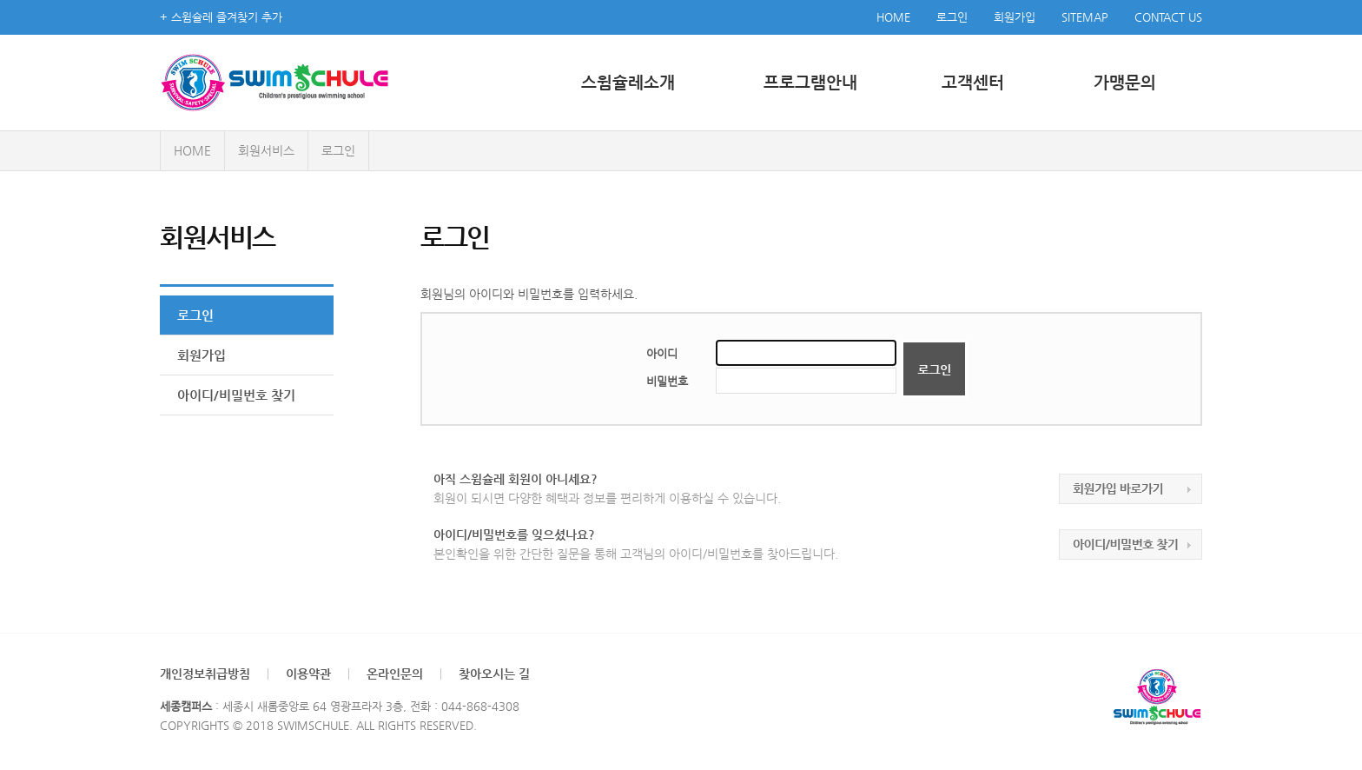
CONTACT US (1168, 16)
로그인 (952, 16)
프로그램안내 (810, 82)
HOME (893, 16)
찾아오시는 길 (494, 673)
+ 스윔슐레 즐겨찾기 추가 (221, 16)
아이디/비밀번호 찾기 (236, 395)
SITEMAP (1084, 16)
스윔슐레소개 (628, 82)
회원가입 (1014, 16)
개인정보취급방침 (205, 673)
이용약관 (308, 673)
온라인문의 (395, 673)
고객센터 (973, 82)
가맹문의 (1125, 82)
